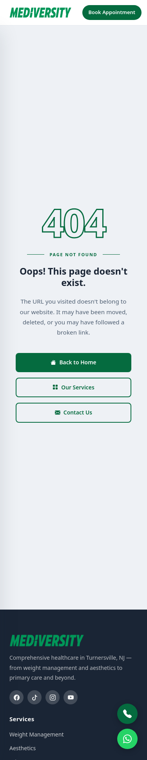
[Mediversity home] (40, 12)
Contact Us (73, 412)
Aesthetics (22, 748)
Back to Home (73, 362)
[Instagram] (52, 697)
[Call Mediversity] (127, 714)
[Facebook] (16, 697)
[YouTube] (71, 697)
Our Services (73, 387)
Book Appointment (112, 12)
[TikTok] (34, 697)
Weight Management (36, 734)
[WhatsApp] (127, 739)
